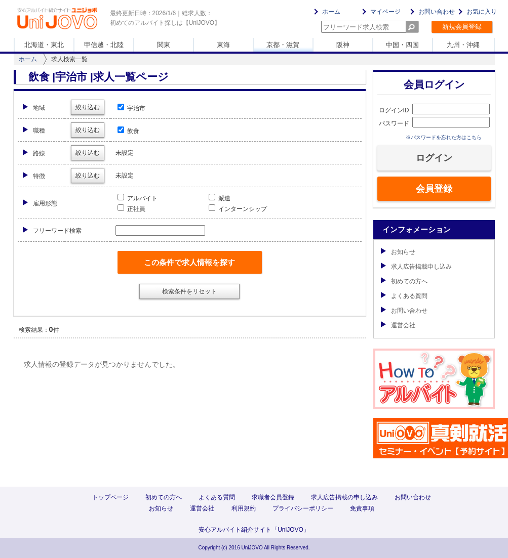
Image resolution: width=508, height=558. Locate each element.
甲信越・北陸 (104, 45)
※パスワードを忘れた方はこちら (444, 137)
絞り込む (87, 107)
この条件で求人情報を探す (189, 262)
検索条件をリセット (189, 291)
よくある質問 (404, 295)
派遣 (219, 198)
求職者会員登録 (273, 497)
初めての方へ (404, 281)
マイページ (385, 11)
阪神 (342, 45)
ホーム (331, 11)
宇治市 (131, 108)
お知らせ (398, 251)
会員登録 (434, 189)
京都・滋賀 (282, 45)
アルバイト (138, 198)
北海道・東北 (44, 45)
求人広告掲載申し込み (416, 266)
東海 (223, 45)
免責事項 (362, 508)
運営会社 (398, 325)
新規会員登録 (462, 26)
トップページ (110, 497)
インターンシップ (238, 208)
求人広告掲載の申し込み (344, 497)
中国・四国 (402, 45)
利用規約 (243, 508)
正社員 (131, 208)
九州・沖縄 (463, 45)
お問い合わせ (436, 11)
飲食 (128, 131)
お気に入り (481, 11)
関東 (163, 45)
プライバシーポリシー (302, 508)
